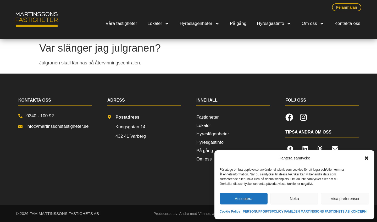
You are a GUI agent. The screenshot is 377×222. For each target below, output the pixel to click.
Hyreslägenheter (199, 24)
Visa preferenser (345, 198)
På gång (238, 23)
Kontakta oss (347, 23)
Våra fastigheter (121, 23)
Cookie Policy (230, 211)
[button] (366, 158)
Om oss (313, 24)
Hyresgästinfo (274, 24)
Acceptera (244, 198)
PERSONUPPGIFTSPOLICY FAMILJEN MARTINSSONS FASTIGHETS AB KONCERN (305, 211)
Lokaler (158, 24)
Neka (294, 198)
